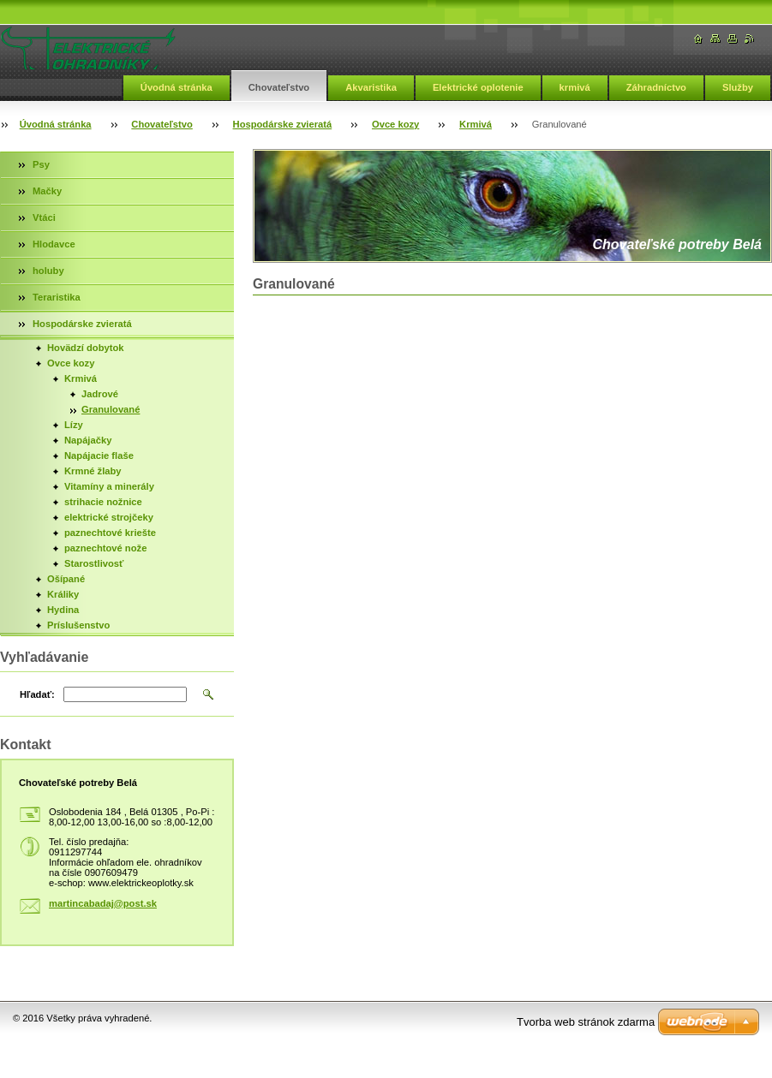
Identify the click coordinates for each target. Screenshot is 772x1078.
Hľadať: (37, 694)
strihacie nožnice (103, 502)
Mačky (47, 191)
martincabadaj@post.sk (103, 903)
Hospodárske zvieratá (282, 124)
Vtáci (44, 217)
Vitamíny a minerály (109, 486)
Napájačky (87, 440)
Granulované (110, 409)
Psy (41, 164)
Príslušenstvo (78, 625)
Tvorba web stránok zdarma (586, 1021)
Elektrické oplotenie (478, 87)
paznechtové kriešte (110, 532)
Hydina (63, 610)
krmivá (575, 87)
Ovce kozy (395, 124)
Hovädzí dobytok (85, 347)
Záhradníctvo (656, 87)
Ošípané (66, 579)
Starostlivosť (93, 563)
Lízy (73, 425)
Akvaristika (371, 87)
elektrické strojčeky (108, 517)
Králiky (63, 594)
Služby (737, 87)
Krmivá (475, 124)
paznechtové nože (105, 548)
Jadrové (99, 394)
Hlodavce (54, 244)
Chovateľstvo (278, 87)
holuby (48, 270)
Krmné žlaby (93, 471)
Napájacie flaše (99, 455)
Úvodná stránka (176, 87)
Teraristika (57, 297)
